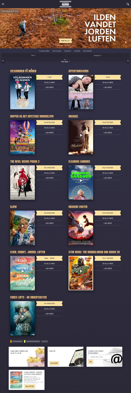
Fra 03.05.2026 (49, 122)
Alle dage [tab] (65, 61)
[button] (5, 42)
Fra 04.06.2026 (49, 213)
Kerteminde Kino (65, 2)
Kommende (57, 51)
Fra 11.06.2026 (107, 258)
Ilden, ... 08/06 (49, 258)
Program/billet (44, 51)
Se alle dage (49, 82)
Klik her (54, 363)
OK (90, 362)
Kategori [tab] (97, 55)
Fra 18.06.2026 (49, 304)
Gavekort (67, 51)
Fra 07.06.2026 (107, 213)
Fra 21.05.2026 (107, 168)
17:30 (43, 77)
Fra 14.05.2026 (49, 168)
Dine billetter (87, 51)
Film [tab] (32, 55)
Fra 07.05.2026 (107, 122)
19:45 (102, 77)
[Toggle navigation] (3, 4)
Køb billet (65, 41)
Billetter (30, 386)
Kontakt (77, 51)
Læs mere (49, 87)
